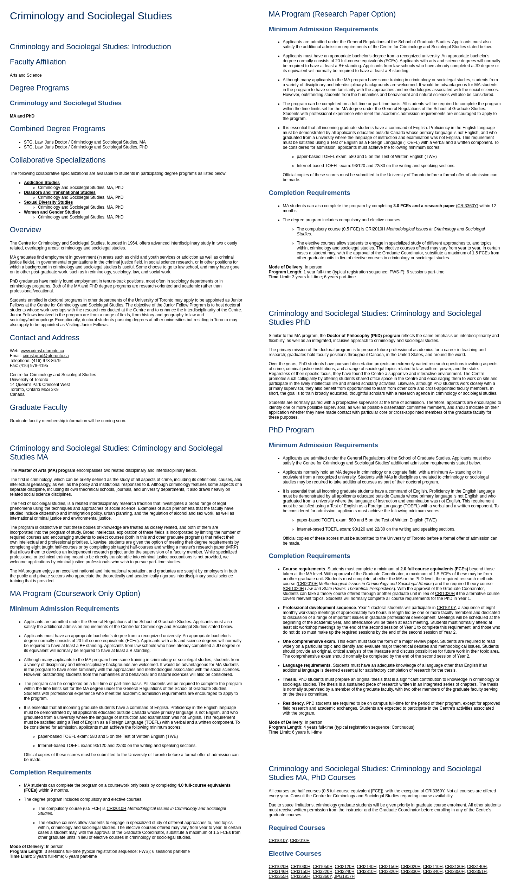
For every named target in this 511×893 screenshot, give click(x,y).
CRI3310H (366, 871)
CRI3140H (477, 866)
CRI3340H (432, 871)
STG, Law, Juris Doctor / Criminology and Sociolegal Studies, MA (85, 142)
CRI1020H (294, 588)
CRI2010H (116, 808)
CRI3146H (279, 871)
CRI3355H (279, 876)
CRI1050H (322, 866)
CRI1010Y (446, 607)
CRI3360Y (467, 205)
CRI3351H (477, 871)
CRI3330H (411, 871)
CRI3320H (389, 871)
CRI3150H (300, 871)
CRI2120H (345, 866)
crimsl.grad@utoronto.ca (46, 355)
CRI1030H (300, 866)
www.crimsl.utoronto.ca (42, 350)
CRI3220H (322, 871)
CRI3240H (345, 871)
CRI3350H (455, 871)
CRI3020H (411, 866)
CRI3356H (300, 876)
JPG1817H (344, 876)
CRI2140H (366, 866)
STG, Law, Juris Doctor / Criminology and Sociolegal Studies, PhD (86, 147)
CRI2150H (389, 866)
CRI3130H (455, 866)
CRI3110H (432, 866)
